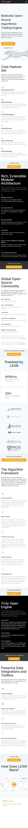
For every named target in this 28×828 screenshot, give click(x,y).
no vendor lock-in (21, 344)
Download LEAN (14, 354)
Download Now (14, 166)
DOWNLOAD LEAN (8, 43)
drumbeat (24, 338)
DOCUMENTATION (8, 48)
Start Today (14, 659)
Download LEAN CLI (14, 267)
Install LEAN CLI (14, 593)
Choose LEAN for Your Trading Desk (14, 460)
